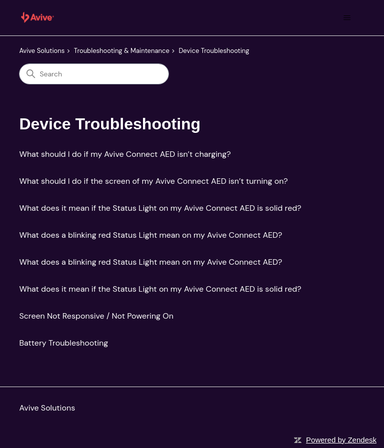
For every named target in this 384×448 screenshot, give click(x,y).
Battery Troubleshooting (63, 343)
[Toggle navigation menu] (347, 18)
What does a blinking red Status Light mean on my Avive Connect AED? (150, 235)
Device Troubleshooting (213, 50)
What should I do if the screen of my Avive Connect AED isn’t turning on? (153, 181)
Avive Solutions (41, 50)
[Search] (94, 74)
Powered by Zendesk (341, 440)
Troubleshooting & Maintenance (122, 50)
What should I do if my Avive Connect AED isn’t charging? (124, 154)
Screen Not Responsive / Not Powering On (96, 316)
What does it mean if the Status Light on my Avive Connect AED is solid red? (160, 208)
